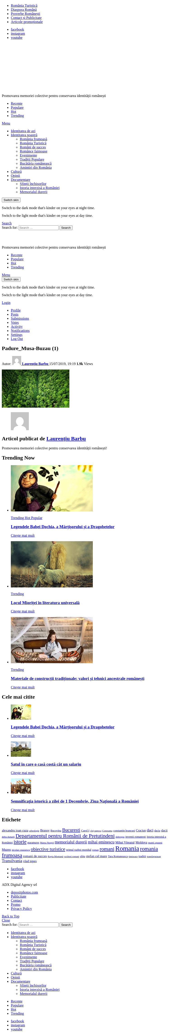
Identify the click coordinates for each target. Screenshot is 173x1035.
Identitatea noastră (24, 135)
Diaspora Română (24, 10)
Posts (14, 314)
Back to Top (10, 916)
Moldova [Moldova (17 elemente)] (141, 842)
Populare (17, 107)
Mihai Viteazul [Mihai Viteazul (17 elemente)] (124, 842)
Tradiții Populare (32, 159)
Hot (13, 111)
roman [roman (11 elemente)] (95, 849)
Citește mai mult (23, 535)
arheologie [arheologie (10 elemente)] (34, 830)
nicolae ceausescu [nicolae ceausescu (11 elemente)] (21, 849)
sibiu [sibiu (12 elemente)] (82, 856)
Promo (15, 904)
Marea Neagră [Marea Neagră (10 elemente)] (47, 842)
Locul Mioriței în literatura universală (45, 602)
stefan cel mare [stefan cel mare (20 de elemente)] (96, 856)
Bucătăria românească (36, 163)
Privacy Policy (21, 908)
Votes (15, 322)
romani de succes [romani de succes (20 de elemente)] (35, 856)
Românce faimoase (33, 151)
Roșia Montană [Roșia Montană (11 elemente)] (55, 856)
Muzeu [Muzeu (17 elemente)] (6, 849)
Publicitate (18, 896)
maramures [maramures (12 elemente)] (33, 842)
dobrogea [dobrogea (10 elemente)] (120, 837)
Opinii (15, 176)
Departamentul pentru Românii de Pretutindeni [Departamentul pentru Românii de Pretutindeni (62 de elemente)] (65, 836)
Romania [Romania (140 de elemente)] (127, 848)
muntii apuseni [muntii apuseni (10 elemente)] (155, 842)
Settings (17, 335)
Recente (17, 103)
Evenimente (28, 155)
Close (6, 920)
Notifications (20, 331)
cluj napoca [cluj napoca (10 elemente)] (95, 830)
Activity (17, 326)
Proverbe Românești (25, 14)
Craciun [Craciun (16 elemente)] (141, 830)
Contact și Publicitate (26, 18)
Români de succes (33, 147)
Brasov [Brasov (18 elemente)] (45, 830)
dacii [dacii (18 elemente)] (164, 830)
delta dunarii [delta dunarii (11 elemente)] (8, 836)
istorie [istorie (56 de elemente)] (20, 842)
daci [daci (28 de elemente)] (150, 830)
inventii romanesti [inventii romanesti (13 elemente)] (135, 836)
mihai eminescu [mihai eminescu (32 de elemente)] (101, 842)
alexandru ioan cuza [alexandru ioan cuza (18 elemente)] (15, 830)
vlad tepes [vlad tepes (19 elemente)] (29, 861)
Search (66, 227)
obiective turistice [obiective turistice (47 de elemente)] (48, 849)
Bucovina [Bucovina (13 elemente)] (55, 830)
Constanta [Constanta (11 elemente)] (107, 830)
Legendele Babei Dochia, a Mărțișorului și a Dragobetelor (62, 526)
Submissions (20, 318)
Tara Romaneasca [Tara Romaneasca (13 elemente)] (118, 856)
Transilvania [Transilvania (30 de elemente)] (12, 861)
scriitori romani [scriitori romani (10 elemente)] (71, 856)
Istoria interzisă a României (39, 188)
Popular (36, 518)
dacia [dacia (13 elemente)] (157, 830)
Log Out (17, 339)
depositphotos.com (24, 892)
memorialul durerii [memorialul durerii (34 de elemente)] (71, 842)
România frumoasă (33, 139)
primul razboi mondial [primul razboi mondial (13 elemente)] (78, 849)
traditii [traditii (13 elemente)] (142, 856)
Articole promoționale (27, 22)
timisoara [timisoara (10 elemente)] (133, 856)
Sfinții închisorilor (33, 184)
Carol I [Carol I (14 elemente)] (85, 830)
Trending (17, 116)
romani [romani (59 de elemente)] (107, 849)
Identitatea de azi (23, 131)
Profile (16, 310)
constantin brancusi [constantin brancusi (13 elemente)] (124, 830)
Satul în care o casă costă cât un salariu (46, 764)
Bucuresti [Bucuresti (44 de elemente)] (71, 830)
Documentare (20, 180)
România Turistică (24, 5)
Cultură (16, 171)
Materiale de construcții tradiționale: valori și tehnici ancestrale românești (77, 678)
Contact (16, 900)
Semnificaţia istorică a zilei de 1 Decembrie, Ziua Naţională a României (75, 801)
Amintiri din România (36, 167)
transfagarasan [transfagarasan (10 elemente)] (154, 856)
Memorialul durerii (33, 192)
